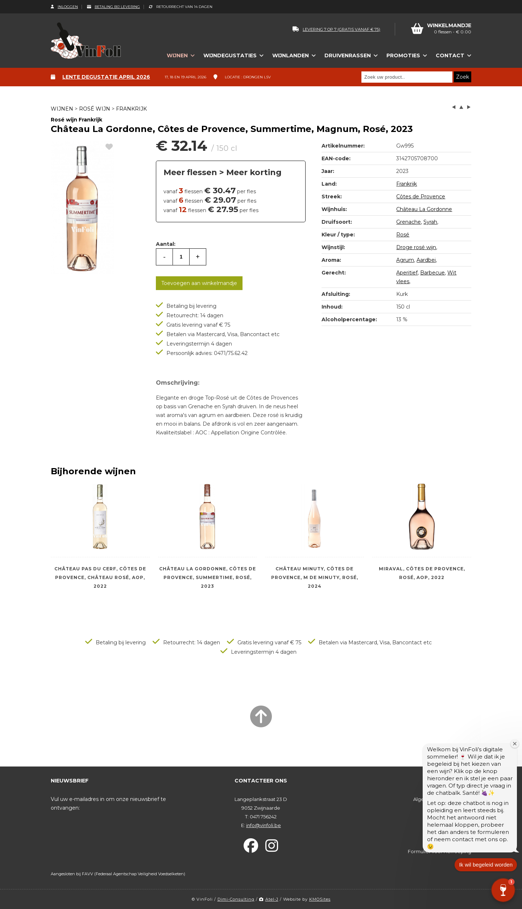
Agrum (405, 260)
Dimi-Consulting (236, 899)
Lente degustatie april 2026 (106, 77)
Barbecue (432, 272)
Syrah (430, 222)
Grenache (408, 222)
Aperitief (407, 272)
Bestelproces (455, 816)
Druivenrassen (347, 55)
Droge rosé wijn (416, 247)
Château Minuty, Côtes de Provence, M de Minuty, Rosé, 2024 (314, 577)
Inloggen (64, 6)
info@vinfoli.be (263, 825)
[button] (503, 890)
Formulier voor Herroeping (439, 851)
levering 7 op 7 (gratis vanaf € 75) (336, 29)
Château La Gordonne (424, 209)
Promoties (403, 55)
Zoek (462, 77)
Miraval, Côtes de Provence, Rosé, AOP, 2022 (422, 573)
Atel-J (268, 899)
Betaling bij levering (113, 6)
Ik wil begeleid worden (486, 870)
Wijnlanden (290, 55)
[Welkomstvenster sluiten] (514, 749)
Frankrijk (131, 109)
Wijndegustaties (230, 55)
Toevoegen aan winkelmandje (199, 283)
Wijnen (177, 55)
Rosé (402, 234)
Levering (461, 825)
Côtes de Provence (420, 196)
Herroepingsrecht (450, 843)
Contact (450, 55)
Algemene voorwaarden (442, 799)
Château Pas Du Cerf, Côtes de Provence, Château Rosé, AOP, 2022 (100, 577)
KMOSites (320, 899)
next (468, 107)
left (454, 107)
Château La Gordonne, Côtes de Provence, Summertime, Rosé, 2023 (207, 577)
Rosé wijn (94, 109)
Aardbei (426, 260)
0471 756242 (263, 816)
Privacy (462, 808)
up (461, 107)
